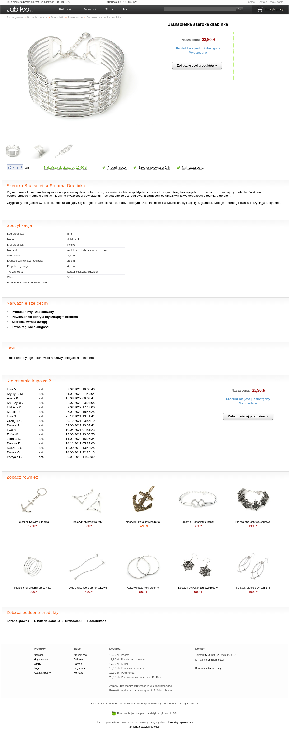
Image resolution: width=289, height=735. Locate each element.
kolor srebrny (18, 358)
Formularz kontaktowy (208, 668)
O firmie (78, 659)
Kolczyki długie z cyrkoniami (253, 587)
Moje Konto (276, 1)
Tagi (36, 668)
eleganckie (73, 358)
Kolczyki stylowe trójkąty (87, 521)
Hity (124, 9)
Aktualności (80, 654)
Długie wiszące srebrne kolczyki (88, 587)
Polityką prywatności (180, 722)
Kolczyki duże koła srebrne (143, 587)
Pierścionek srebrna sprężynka (32, 587)
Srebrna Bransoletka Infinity (197, 521)
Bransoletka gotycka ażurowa (252, 521)
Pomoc (251, 1)
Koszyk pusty (274, 9)
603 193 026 (212, 654)
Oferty (108, 9)
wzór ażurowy (53, 358)
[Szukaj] (200, 9)
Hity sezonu (41, 659)
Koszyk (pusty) (42, 672)
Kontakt (262, 1)
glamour (35, 358)
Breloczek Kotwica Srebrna (33, 521)
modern (88, 358)
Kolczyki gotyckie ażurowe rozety (198, 587)
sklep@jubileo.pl (214, 659)
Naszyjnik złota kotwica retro (143, 521)
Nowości (90, 9)
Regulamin (80, 668)
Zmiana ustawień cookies (144, 726)
